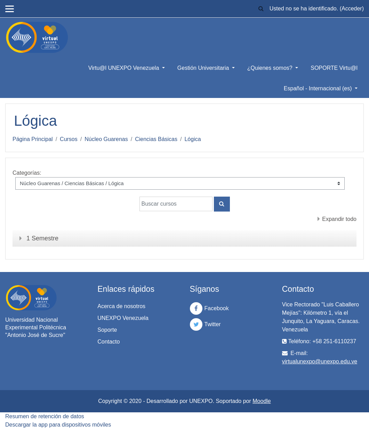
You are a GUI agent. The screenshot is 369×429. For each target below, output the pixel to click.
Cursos (69, 139)
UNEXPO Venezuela (123, 318)
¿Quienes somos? (270, 68)
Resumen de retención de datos (44, 416)
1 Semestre (42, 238)
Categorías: (27, 173)
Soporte (107, 330)
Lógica (192, 139)
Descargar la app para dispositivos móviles (58, 425)
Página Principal (33, 139)
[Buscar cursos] (175, 204)
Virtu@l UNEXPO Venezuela (124, 68)
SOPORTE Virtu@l (334, 68)
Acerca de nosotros (121, 306)
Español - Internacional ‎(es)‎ (318, 88)
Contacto (108, 342)
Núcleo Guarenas (106, 139)
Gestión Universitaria (204, 68)
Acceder (352, 8)
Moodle (261, 401)
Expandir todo (339, 219)
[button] (261, 8)
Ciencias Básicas (156, 139)
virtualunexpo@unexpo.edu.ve (319, 361)
